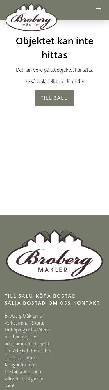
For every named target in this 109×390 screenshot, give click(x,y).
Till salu (54, 98)
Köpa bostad (56, 296)
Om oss (60, 303)
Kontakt (86, 303)
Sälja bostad (25, 303)
